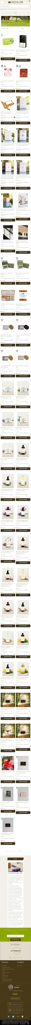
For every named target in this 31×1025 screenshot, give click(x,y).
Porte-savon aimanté (5, 802)
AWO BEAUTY (11, 713)
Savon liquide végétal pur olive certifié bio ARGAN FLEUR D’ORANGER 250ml (7, 585)
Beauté (6, 9)
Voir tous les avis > (16, 998)
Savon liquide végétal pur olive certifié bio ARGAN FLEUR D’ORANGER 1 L (22, 585)
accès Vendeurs (16, 1010)
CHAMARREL (11, 340)
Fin (20, 31)
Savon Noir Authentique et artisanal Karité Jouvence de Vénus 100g (7, 741)
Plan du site (4, 965)
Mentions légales (5, 975)
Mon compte (20, 965)
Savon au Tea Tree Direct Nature (7, 50)
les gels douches (17, 920)
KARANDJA (11, 432)
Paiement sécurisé (5, 972)
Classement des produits (6, 980)
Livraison (4, 974)
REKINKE (25, 55)
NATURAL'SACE (11, 86)
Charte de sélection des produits (8, 969)
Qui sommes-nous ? (6, 967)
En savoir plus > (23, 1023)
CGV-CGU (4, 977)
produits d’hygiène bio (14, 914)
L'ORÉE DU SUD (11, 776)
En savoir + (4, 25)
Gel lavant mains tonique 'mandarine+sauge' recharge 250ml (22, 242)
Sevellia (2, 9)
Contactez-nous (16, 1004)
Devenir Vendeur (15, 1013)
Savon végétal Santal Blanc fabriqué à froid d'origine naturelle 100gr (23, 177)
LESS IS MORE (26, 214)
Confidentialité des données (7, 979)
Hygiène (10, 9)
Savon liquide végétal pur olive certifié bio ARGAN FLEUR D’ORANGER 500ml (22, 552)
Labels (3, 970)
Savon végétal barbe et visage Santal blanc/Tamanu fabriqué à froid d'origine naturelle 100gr (7, 177)
